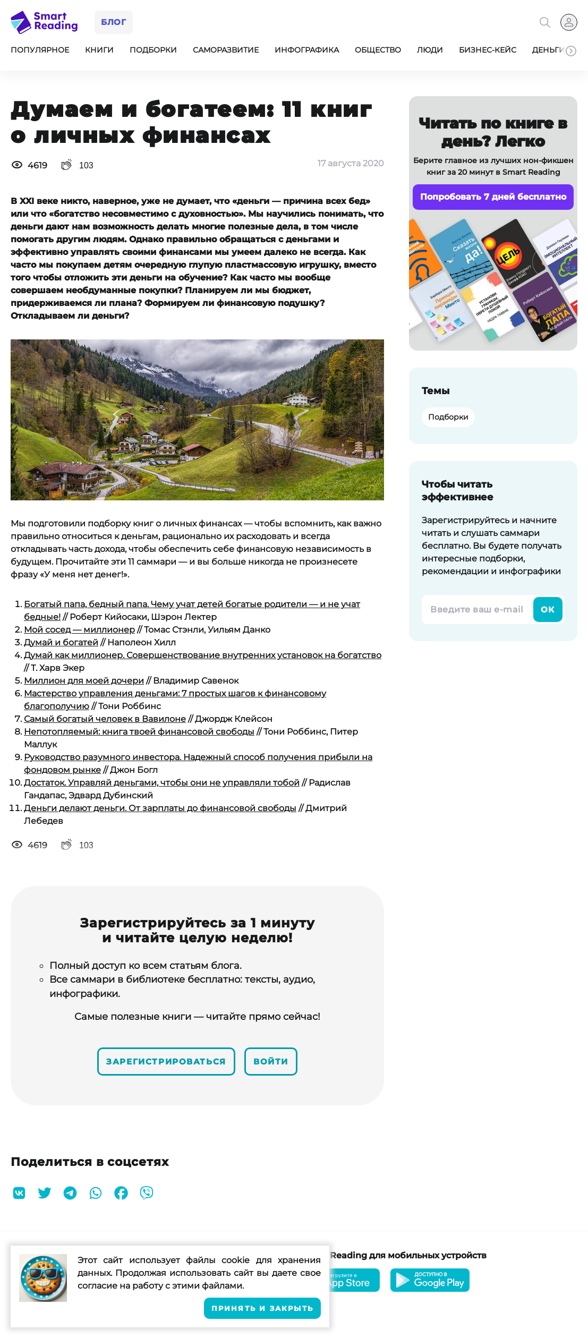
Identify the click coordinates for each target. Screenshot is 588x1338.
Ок (547, 612)
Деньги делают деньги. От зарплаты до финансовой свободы (160, 810)
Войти (279, 1061)
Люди (430, 52)
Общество (378, 52)
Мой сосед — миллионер (79, 632)
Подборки (153, 52)
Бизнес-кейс (487, 52)
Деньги (548, 52)
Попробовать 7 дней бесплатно (493, 199)
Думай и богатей (61, 645)
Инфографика (307, 52)
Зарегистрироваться (163, 1061)
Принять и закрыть (262, 1309)
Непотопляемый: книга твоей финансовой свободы (139, 734)
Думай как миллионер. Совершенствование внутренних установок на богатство (202, 657)
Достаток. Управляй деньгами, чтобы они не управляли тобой (162, 785)
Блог (115, 23)
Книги (99, 52)
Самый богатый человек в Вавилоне (105, 721)
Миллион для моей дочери (84, 683)
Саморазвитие (226, 52)
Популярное (40, 52)
